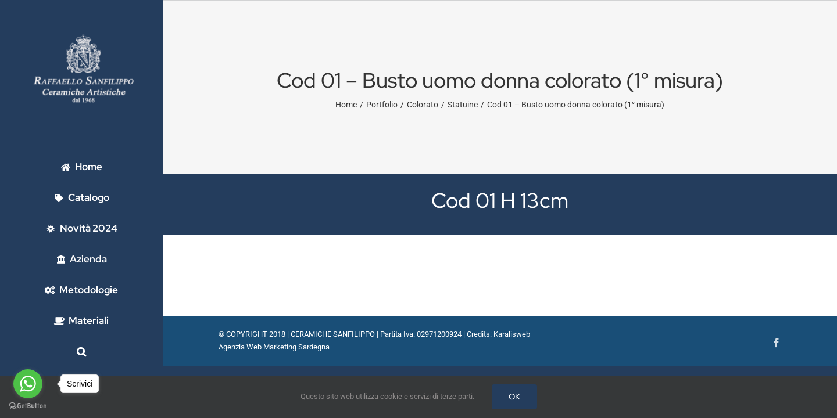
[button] (81, 351)
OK (514, 396)
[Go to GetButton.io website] (27, 406)
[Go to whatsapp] (27, 383)
